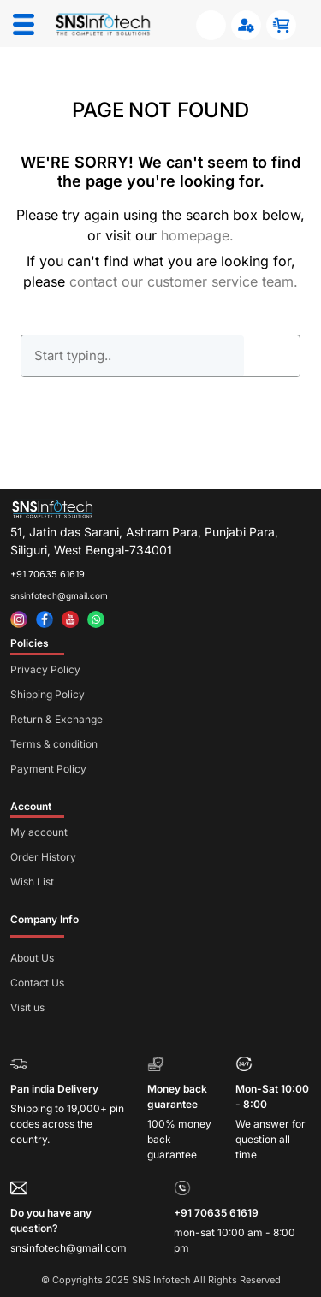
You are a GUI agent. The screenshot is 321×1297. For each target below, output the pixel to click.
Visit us (27, 1007)
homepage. (197, 235)
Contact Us (37, 982)
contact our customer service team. (183, 281)
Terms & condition (54, 743)
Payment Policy (48, 768)
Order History (43, 856)
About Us (32, 957)
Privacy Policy (45, 669)
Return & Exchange (56, 719)
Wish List (32, 881)
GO (272, 355)
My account (39, 832)
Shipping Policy (47, 694)
